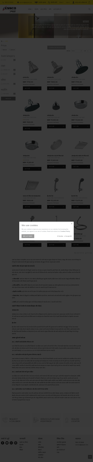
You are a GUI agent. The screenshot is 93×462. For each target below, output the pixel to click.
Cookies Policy (65, 231)
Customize (27, 236)
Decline (60, 236)
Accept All (67, 236)
